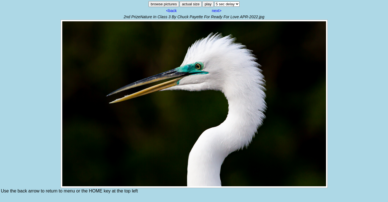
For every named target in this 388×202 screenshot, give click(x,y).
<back (171, 10)
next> (217, 10)
